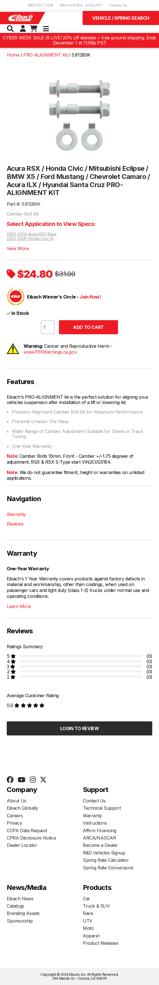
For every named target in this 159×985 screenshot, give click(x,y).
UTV (87, 920)
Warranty (16, 514)
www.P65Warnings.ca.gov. (50, 352)
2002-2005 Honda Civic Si (30, 238)
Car (86, 898)
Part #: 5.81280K (23, 204)
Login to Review (79, 728)
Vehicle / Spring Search (120, 18)
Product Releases (101, 943)
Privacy (14, 822)
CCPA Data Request (27, 830)
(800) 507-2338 (40, 5)
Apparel (91, 935)
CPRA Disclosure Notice (31, 837)
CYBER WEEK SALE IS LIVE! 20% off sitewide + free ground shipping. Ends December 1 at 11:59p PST (79, 40)
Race (88, 913)
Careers (15, 815)
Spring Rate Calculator (106, 860)
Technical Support (102, 808)
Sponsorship (20, 920)
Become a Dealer (100, 845)
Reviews (15, 524)
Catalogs (15, 905)
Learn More (19, 606)
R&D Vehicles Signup (104, 852)
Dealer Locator (22, 845)
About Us (16, 800)
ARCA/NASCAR (99, 837)
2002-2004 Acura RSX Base (32, 234)
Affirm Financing (99, 830)
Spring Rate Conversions (108, 867)
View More (18, 248)
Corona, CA (118, 5)
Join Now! (90, 297)
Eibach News (20, 898)
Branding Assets (23, 913)
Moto (88, 928)
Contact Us (94, 800)
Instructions (95, 822)
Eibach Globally (22, 808)
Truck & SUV (96, 905)
